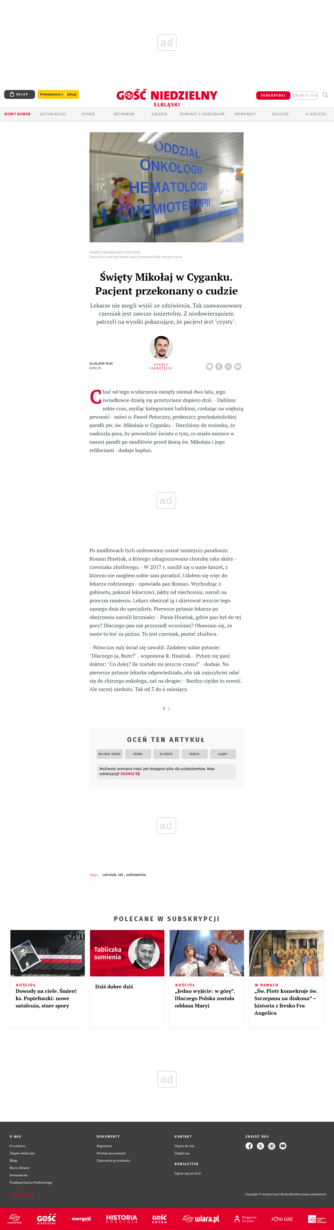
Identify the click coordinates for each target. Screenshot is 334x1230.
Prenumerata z (58, 95)
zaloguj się (305, 95)
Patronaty (245, 114)
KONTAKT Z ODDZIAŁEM (202, 114)
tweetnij (229, 365)
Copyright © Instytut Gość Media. (267, 1194)
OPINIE (88, 114)
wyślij (238, 365)
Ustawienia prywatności (113, 1160)
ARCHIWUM (124, 114)
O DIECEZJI (316, 114)
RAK (121, 875)
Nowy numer (17, 114)
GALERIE (160, 114)
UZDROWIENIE (136, 875)
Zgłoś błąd (22, 1194)
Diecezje (280, 114)
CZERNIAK (109, 875)
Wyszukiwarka (325, 95)
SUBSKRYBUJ (273, 95)
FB (220, 365)
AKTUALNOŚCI (53, 114)
